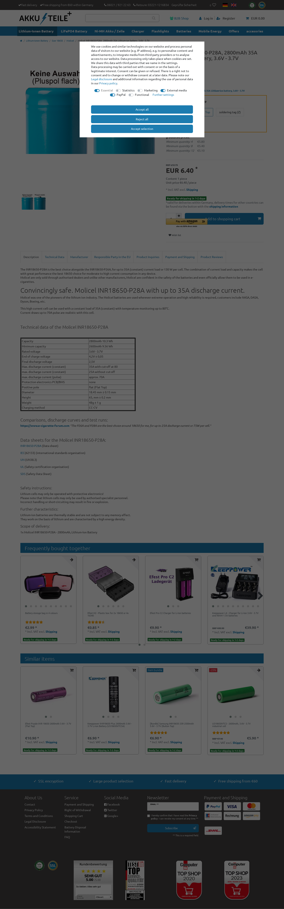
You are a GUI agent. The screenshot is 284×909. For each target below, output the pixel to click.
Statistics (128, 90)
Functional (142, 94)
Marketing (151, 90)
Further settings (163, 94)
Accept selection (142, 128)
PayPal (121, 94)
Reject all (142, 119)
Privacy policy (108, 83)
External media (177, 90)
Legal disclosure (101, 79)
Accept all (142, 109)
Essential (107, 90)
